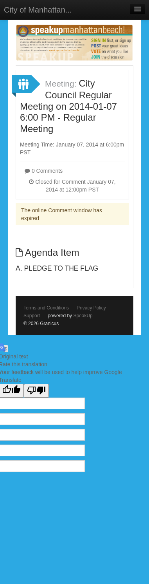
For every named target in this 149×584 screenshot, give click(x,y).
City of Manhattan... (38, 9)
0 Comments (44, 171)
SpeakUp (82, 315)
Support (31, 315)
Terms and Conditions (46, 308)
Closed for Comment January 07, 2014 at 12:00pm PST (72, 186)
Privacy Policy (91, 308)
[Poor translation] (36, 391)
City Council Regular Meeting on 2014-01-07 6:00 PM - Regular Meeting (68, 106)
